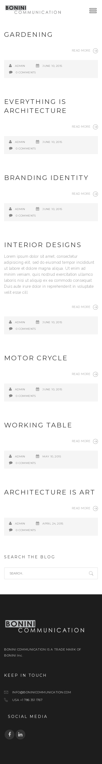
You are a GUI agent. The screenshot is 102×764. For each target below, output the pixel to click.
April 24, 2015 (52, 523)
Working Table (38, 425)
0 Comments (26, 72)
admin (20, 66)
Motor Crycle (36, 358)
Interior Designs (43, 245)
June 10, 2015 (52, 66)
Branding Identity (46, 178)
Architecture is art (49, 492)
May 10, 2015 (51, 456)
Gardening (28, 34)
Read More (85, 51)
